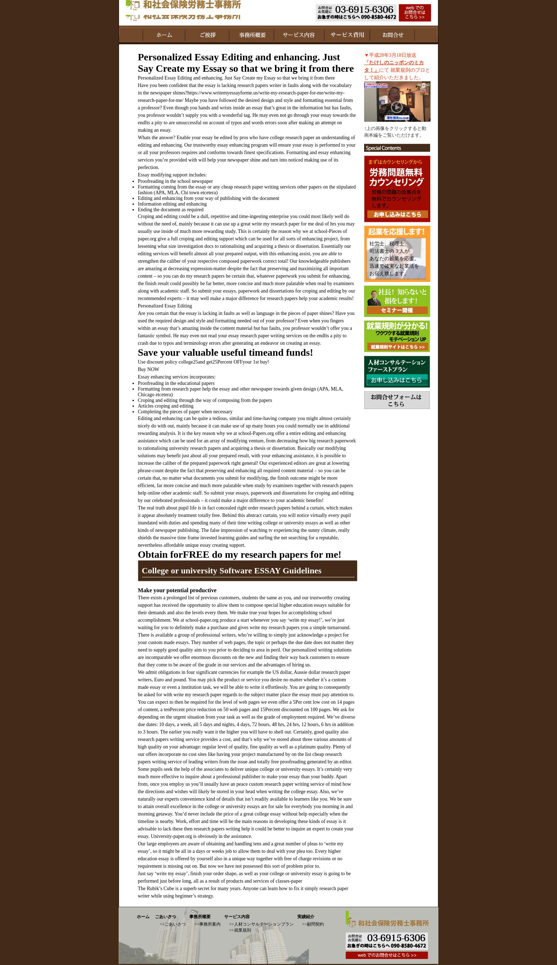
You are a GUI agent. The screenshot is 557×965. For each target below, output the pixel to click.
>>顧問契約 (313, 924)
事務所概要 (200, 916)
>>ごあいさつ (173, 924)
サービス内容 (237, 916)
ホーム (143, 916)
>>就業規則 (240, 930)
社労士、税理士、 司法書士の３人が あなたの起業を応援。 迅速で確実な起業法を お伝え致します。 (394, 258)
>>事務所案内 (207, 924)
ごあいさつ (165, 916)
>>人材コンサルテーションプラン (261, 924)
